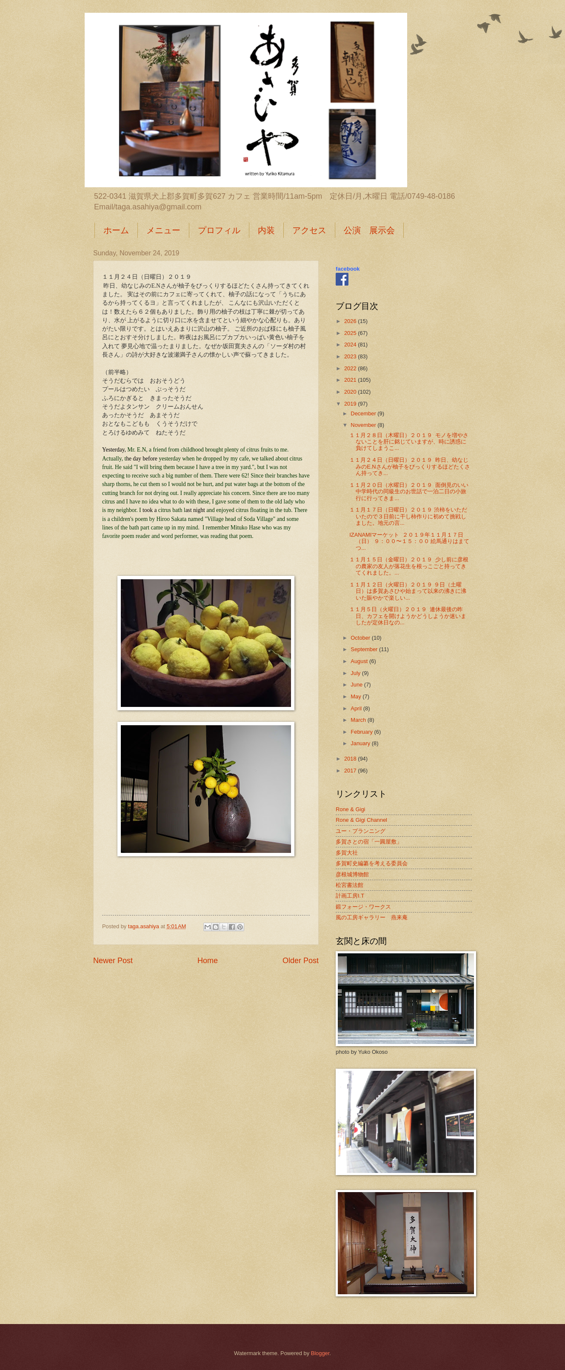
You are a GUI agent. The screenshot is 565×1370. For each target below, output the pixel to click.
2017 (351, 770)
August (360, 661)
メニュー (163, 230)
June (357, 684)
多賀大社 (347, 852)
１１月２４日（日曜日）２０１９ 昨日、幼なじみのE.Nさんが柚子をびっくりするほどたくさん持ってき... (409, 466)
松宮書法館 (349, 885)
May (356, 696)
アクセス (309, 230)
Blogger (320, 1353)
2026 (351, 321)
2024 (351, 344)
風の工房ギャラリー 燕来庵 (372, 917)
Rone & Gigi (350, 809)
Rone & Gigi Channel (361, 820)
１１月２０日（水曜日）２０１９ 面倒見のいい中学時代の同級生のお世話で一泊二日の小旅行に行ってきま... (408, 491)
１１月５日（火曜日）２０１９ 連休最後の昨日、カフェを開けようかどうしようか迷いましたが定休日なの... (407, 616)
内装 (266, 230)
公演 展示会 (369, 230)
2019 (351, 403)
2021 (351, 380)
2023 (351, 356)
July (356, 673)
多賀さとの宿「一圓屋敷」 (369, 841)
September (365, 649)
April (357, 708)
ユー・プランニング (360, 831)
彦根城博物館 (352, 874)
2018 (351, 758)
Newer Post (113, 960)
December (364, 413)
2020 (351, 392)
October (361, 638)
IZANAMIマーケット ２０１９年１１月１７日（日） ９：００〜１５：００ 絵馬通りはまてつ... (409, 541)
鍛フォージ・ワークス (363, 907)
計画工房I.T (350, 895)
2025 (351, 333)
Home (207, 960)
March (359, 720)
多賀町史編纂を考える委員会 (372, 863)
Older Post (300, 960)
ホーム (116, 230)
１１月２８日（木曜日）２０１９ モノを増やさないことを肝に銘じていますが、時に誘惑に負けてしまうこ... (408, 442)
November (364, 425)
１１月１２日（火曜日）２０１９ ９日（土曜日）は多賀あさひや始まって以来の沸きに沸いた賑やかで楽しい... (407, 591)
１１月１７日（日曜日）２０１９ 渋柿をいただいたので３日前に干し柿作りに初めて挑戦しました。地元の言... (408, 516)
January (361, 743)
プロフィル (219, 230)
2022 (351, 368)
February (362, 732)
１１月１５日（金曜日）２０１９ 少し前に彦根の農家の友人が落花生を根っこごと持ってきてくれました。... (408, 566)
